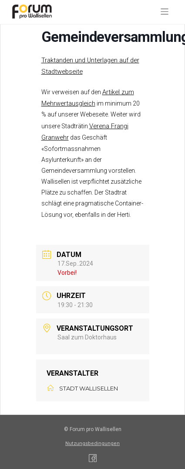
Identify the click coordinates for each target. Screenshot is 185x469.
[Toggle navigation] (165, 11)
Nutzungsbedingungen (92, 443)
